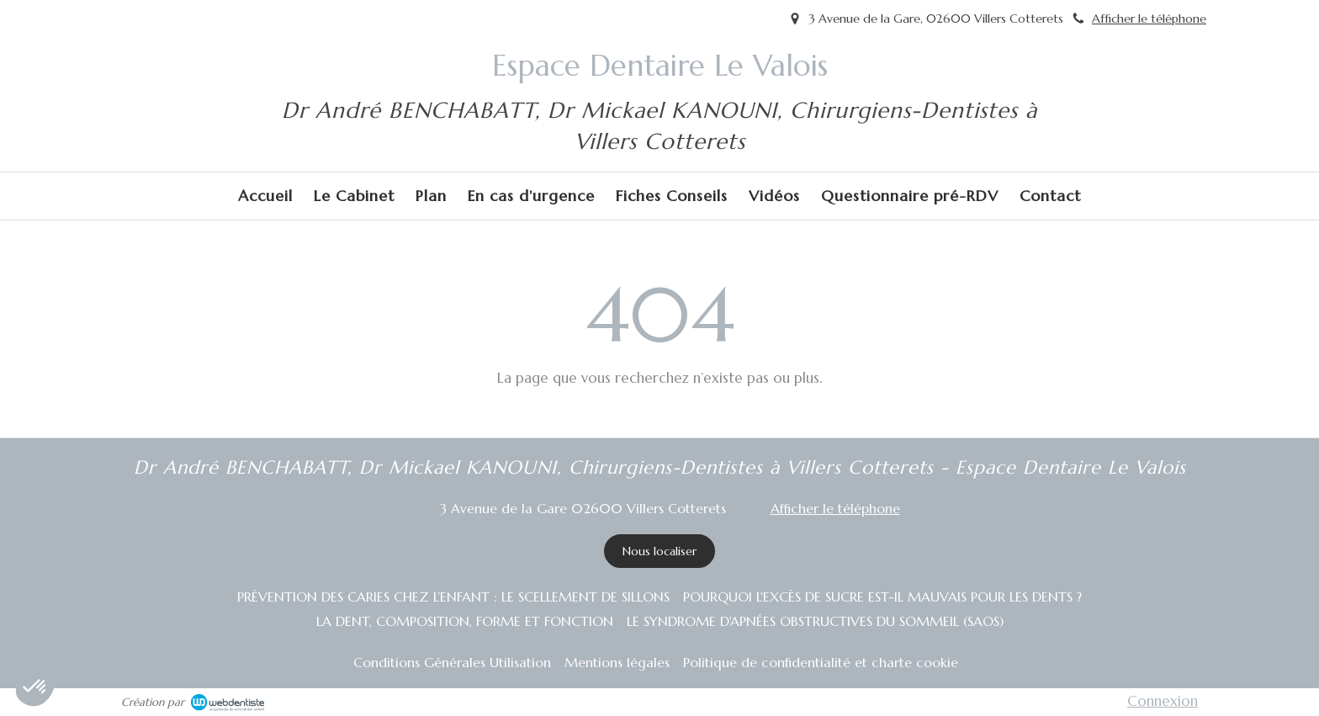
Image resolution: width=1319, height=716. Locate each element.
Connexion (1162, 701)
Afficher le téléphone (1149, 18)
